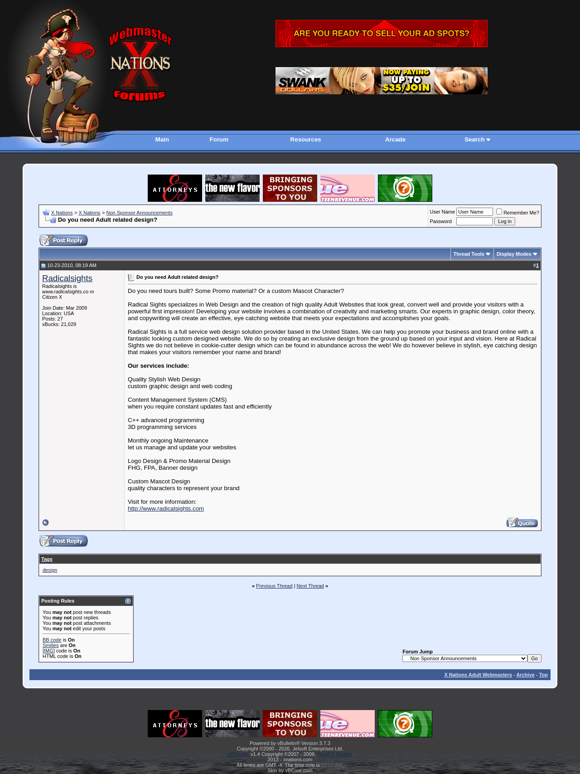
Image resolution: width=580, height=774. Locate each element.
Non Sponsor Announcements (139, 212)
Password (441, 221)
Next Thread (310, 586)
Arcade (395, 139)
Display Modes (514, 254)
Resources (305, 139)
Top (543, 674)
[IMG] (49, 650)
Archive (526, 674)
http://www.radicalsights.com (166, 508)
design (50, 570)
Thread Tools (469, 254)
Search (474, 139)
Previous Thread (274, 586)
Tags (47, 559)
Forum (219, 139)
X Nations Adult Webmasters (478, 674)
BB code (52, 640)
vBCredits (238, 754)
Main (162, 139)
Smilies (50, 645)
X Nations (62, 212)
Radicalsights (67, 278)
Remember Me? (517, 212)
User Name (442, 211)
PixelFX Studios (335, 754)
